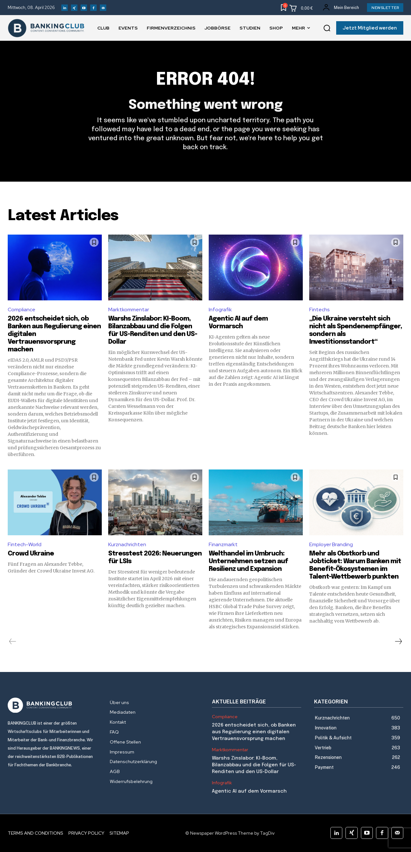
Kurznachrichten (127, 544)
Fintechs (319, 309)
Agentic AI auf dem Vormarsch (249, 791)
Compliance (21, 309)
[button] (327, 28)
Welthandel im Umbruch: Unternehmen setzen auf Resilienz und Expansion (248, 561)
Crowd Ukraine (31, 553)
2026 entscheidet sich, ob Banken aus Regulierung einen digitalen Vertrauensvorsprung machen (254, 732)
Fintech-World (24, 544)
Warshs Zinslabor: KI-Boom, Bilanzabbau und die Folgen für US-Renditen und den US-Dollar (254, 765)
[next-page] (398, 641)
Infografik (220, 309)
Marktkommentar (128, 309)
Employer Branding (331, 544)
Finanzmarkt (223, 544)
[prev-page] (13, 641)
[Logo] (52, 705)
